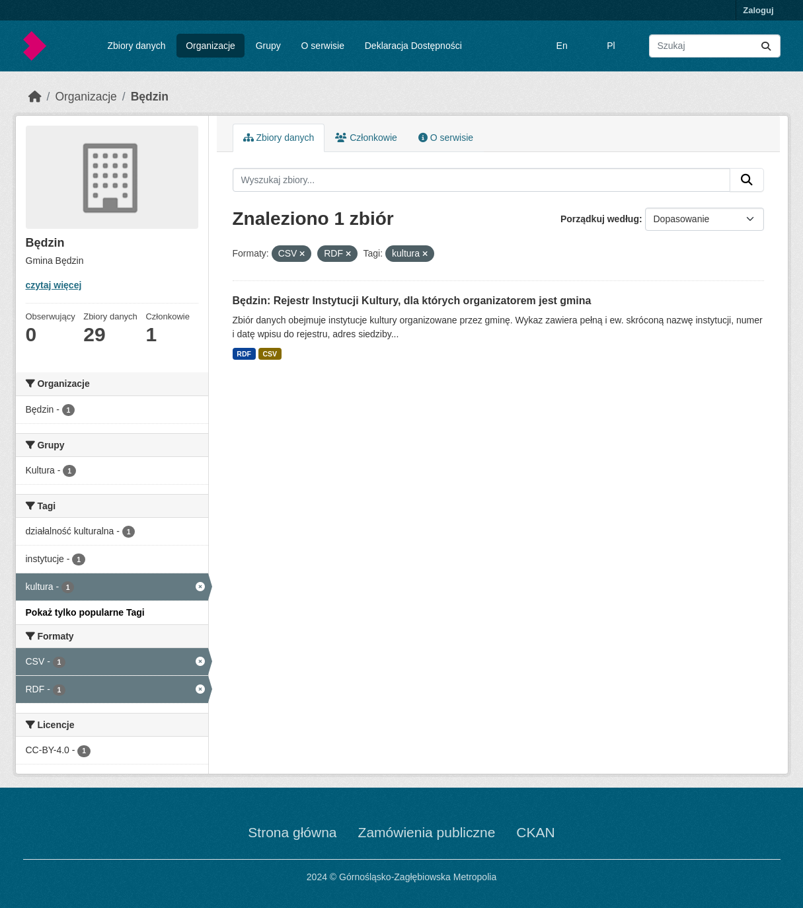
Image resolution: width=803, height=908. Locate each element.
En (562, 45)
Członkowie (366, 137)
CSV (269, 354)
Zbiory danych (136, 45)
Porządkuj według (599, 219)
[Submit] (766, 46)
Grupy (268, 45)
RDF (244, 354)
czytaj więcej (54, 285)
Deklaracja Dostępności (413, 45)
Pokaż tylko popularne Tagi (85, 612)
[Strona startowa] (35, 96)
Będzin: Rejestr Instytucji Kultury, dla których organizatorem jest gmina (412, 300)
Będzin (150, 96)
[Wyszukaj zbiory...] (715, 46)
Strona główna (292, 832)
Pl (611, 45)
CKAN (535, 832)
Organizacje (210, 45)
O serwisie (322, 45)
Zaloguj (758, 10)
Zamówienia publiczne (427, 832)
